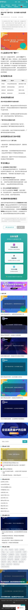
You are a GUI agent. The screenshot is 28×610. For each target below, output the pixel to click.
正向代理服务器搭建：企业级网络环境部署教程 (12, 418)
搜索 (25, 441)
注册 (19, 1)
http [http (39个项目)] (6, 549)
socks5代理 (3, 484)
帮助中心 (10, 6)
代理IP (11, 608)
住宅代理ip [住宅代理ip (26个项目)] (4, 556)
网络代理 (3, 508)
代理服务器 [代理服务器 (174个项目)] (11, 554)
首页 (2, 5)
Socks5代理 (7, 608)
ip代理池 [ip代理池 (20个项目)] (22, 549)
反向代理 (3, 497)
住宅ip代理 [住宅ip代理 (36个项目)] (23, 554)
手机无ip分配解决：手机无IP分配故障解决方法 (12, 529)
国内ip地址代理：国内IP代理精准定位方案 (12, 540)
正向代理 (3, 503)
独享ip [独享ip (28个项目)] (9, 561)
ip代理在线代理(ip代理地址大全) (11, 462)
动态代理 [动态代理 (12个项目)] (24, 556)
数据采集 (3, 6)
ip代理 (7, 9)
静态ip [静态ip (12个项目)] (3, 564)
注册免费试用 (10, 227)
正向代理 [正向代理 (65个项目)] (23, 559)
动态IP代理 (3, 495)
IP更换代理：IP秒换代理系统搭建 (10, 542)
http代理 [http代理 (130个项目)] (11, 549)
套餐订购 (7, 5)
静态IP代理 (3, 511)
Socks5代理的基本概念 (7, 538)
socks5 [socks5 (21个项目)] (11, 552)
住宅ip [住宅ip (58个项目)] (17, 554)
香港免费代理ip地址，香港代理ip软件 (12, 475)
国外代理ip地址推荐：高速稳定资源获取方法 (12, 398)
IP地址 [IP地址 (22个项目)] (3, 552)
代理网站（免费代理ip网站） (8, 460)
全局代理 (3, 492)
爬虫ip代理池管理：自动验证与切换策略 (11, 335)
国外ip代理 (3, 500)
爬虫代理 (3, 505)
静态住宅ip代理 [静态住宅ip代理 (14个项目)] (5, 566)
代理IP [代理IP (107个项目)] (24, 552)
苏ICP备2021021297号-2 (18, 600)
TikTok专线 (20, 5)
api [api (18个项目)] (2, 549)
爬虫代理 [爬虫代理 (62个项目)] (4, 561)
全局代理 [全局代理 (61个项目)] (11, 556)
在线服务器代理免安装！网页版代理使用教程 (13, 535)
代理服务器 (3, 489)
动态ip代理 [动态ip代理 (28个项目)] (17, 556)
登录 (16, 1)
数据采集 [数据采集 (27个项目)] (17, 559)
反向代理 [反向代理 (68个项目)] (4, 559)
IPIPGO (3, 2)
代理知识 (16, 6)
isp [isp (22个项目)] (7, 552)
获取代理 (14, 5)
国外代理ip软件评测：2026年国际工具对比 (11, 377)
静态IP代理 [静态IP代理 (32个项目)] (9, 564)
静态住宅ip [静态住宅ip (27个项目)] (16, 564)
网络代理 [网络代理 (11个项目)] (15, 561)
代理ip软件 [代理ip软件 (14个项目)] (4, 554)
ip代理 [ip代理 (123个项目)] (16, 549)
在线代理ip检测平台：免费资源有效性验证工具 (12, 314)
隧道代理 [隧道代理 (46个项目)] (21, 561)
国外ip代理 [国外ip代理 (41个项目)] (10, 559)
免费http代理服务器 (7, 469)
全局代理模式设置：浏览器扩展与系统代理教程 (12, 356)
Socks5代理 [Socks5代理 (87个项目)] (18, 552)
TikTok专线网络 (4, 487)
